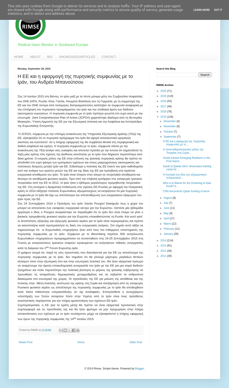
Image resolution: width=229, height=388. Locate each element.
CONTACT (109, 57)
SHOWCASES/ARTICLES (77, 57)
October (169, 131)
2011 (164, 255)
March (168, 223)
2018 (164, 101)
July (166, 202)
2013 (164, 245)
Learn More (202, 9)
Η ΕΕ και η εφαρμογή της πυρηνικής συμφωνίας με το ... (184, 143)
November (170, 126)
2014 (164, 240)
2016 (164, 111)
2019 (164, 96)
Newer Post (25, 342)
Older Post (135, 342)
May (166, 213)
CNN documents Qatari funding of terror (186, 191)
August (168, 197)
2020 (164, 91)
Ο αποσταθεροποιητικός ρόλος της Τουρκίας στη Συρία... (183, 151)
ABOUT (35, 57)
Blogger (139, 368)
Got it (218, 9)
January (169, 233)
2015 (164, 116)
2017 (164, 106)
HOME (18, 57)
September (170, 136)
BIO (49, 57)
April (167, 218)
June (167, 208)
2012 (164, 250)
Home (81, 342)
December (170, 121)
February (169, 228)
